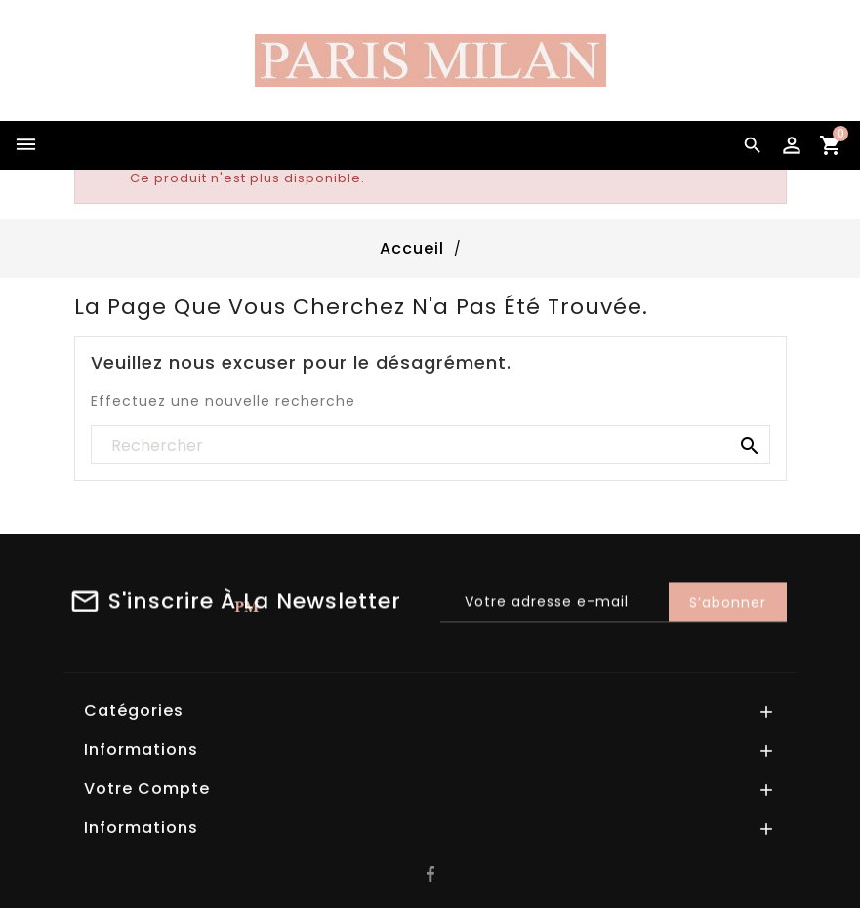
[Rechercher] (430, 445)
